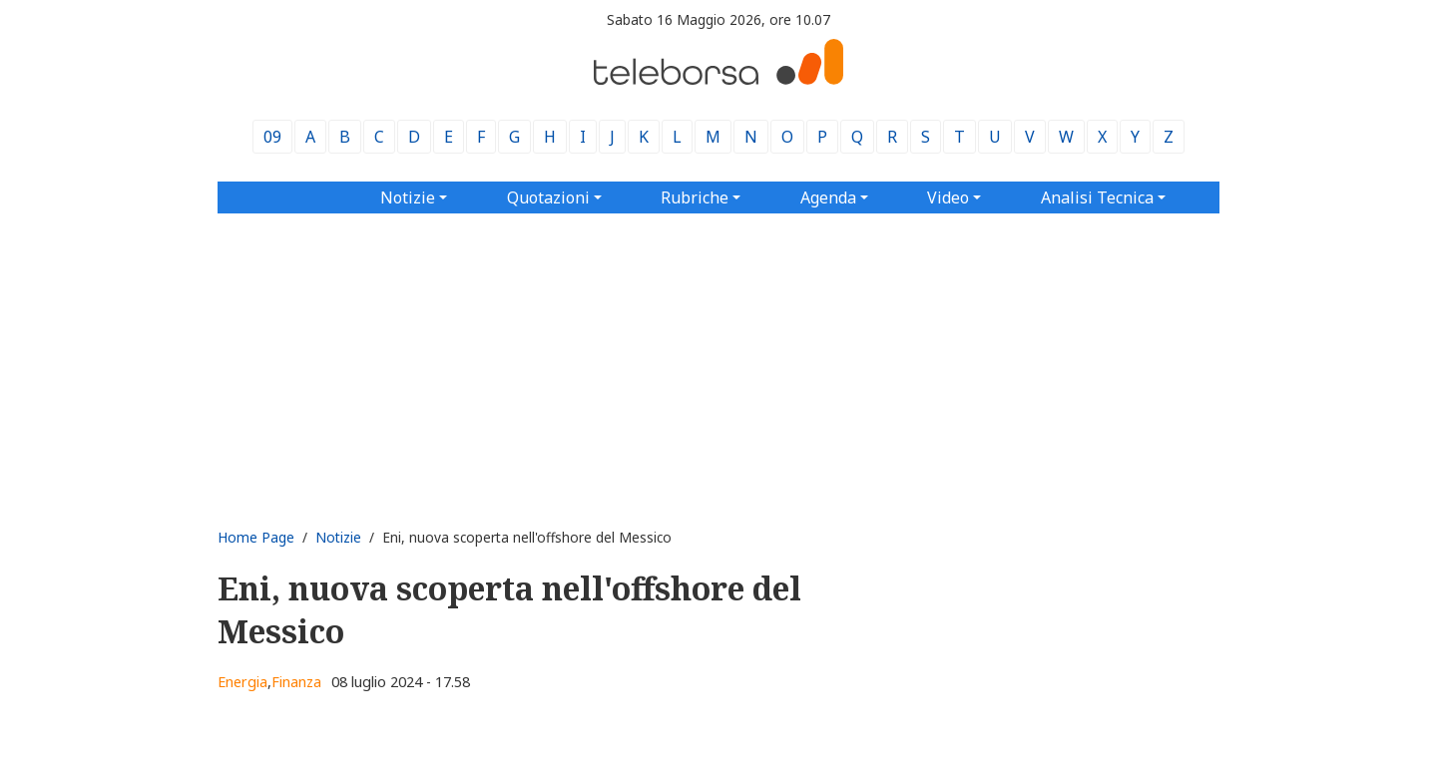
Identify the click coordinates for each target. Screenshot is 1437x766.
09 (272, 137)
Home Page (256, 537)
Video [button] (948, 197)
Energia (242, 681)
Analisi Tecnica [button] (1097, 197)
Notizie (338, 537)
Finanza (296, 681)
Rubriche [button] (694, 197)
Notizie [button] (407, 197)
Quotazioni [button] (548, 197)
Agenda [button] (828, 197)
